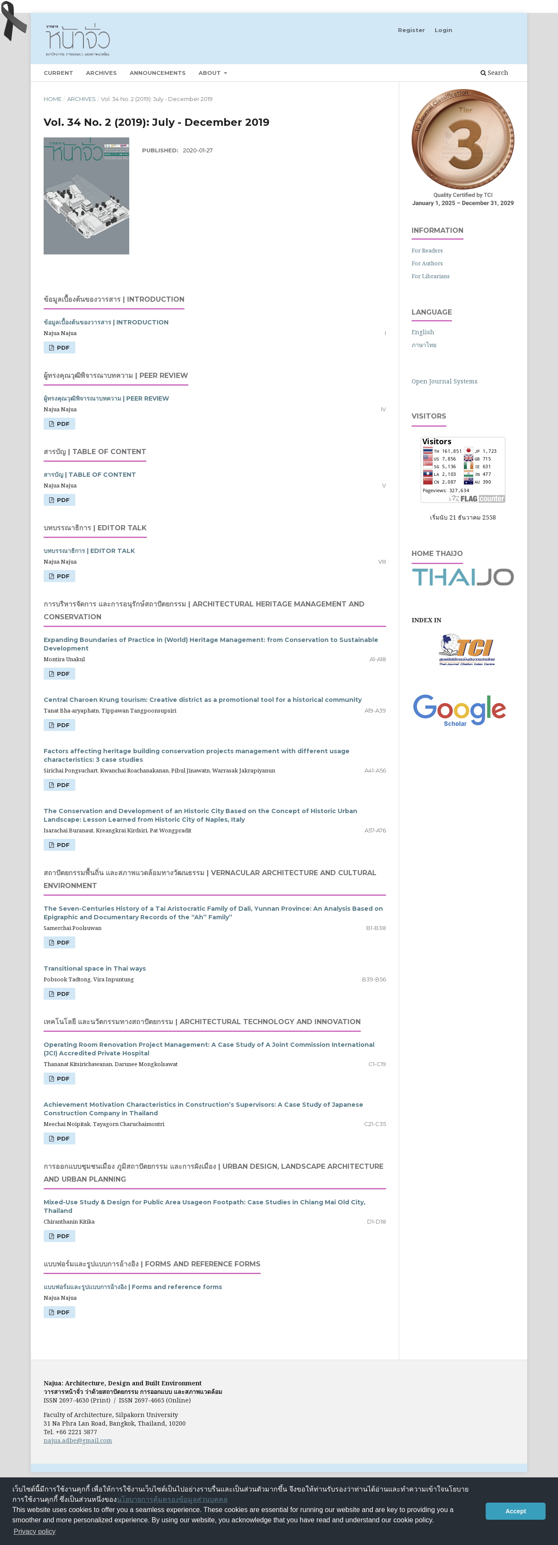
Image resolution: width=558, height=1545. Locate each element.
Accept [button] (515, 1511)
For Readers (427, 250)
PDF (62, 347)
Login (443, 30)
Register (411, 30)
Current (58, 72)
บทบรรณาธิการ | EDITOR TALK (89, 551)
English (423, 332)
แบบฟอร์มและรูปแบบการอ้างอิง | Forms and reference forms (133, 1287)
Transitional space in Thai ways (95, 968)
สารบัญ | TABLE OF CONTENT (90, 474)
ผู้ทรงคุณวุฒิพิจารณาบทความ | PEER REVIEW (106, 398)
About (211, 72)
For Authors (427, 263)
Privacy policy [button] (35, 1531)
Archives (101, 72)
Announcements (158, 72)
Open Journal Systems (445, 381)
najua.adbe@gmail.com (78, 1440)
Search (494, 72)
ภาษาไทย (424, 345)
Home (53, 98)
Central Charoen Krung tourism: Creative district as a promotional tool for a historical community (203, 700)
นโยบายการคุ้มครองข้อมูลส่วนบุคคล (172, 1499)
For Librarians (431, 276)
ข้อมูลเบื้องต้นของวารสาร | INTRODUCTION (106, 322)
